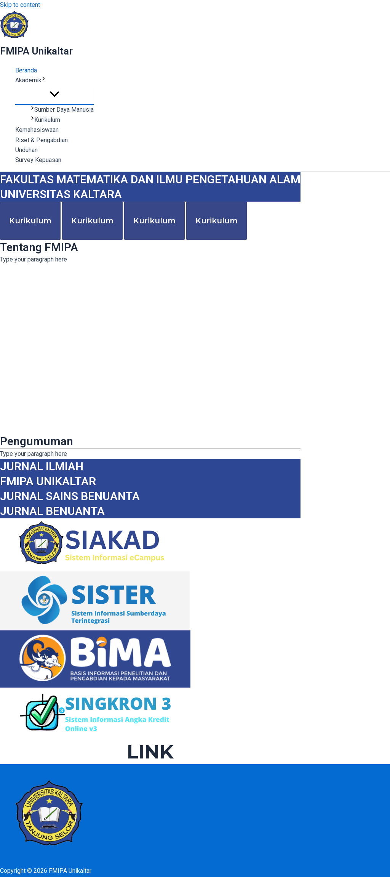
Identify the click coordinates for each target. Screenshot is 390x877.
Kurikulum (45, 119)
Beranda (26, 70)
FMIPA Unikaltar (36, 51)
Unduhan (26, 150)
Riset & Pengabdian (41, 140)
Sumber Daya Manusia (62, 109)
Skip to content (20, 4)
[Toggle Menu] (54, 94)
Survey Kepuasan (38, 160)
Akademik (30, 80)
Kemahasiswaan (37, 129)
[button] (43, 80)
